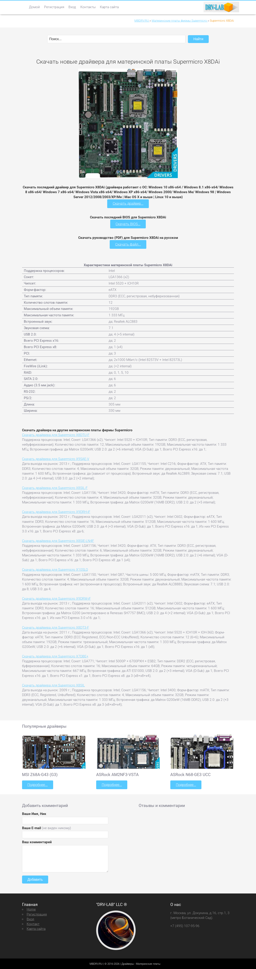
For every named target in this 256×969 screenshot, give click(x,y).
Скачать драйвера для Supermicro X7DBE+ (55, 656)
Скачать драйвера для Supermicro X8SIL (53, 685)
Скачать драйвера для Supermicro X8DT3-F (55, 627)
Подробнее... (37, 784)
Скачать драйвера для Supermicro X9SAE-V (55, 459)
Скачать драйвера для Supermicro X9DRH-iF (56, 512)
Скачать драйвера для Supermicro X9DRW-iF (56, 598)
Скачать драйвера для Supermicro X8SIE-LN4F (58, 540)
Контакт (33, 923)
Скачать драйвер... (128, 204)
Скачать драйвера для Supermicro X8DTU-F (55, 435)
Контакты (88, 7)
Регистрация (54, 7)
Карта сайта (109, 7)
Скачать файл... (128, 244)
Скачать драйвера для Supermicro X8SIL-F (55, 487)
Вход (72, 7)
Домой (34, 7)
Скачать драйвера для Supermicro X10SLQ (55, 569)
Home (31, 909)
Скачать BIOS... (128, 224)
